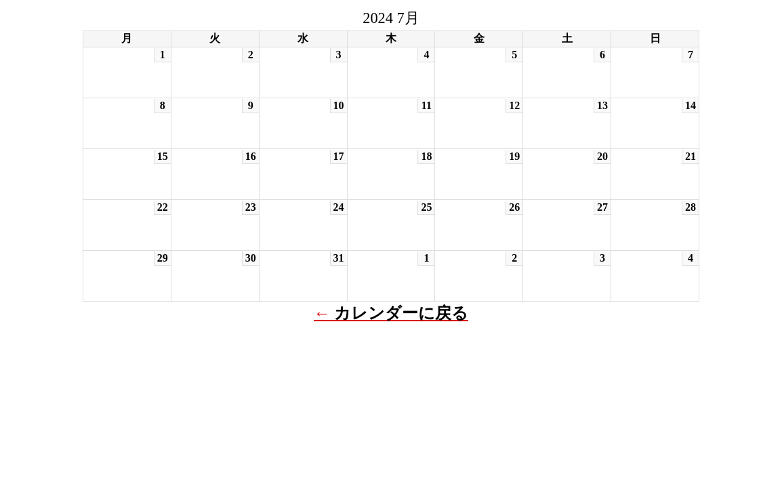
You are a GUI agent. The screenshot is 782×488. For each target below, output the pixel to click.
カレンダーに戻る (401, 313)
